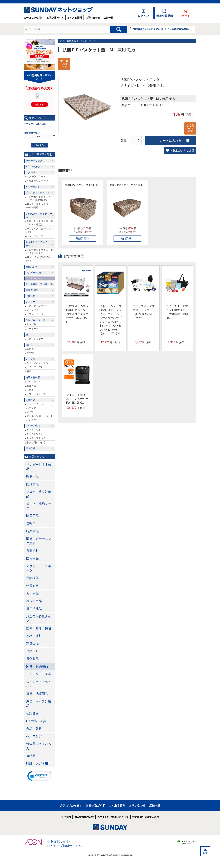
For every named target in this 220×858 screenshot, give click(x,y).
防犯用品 (32, 558)
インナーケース (88, 41)
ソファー (30, 301)
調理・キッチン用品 (38, 703)
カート (186, 15)
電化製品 (32, 659)
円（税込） (77, 342)
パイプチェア (33, 381)
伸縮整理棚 (32, 290)
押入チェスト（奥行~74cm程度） (37, 206)
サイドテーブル (34, 367)
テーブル (30, 358)
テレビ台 (31, 324)
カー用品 (32, 593)
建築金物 (32, 643)
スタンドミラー (34, 338)
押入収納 (30, 448)
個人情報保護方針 (84, 816)
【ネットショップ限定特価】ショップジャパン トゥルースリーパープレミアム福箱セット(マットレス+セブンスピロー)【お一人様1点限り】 (110, 322)
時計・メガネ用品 (38, 763)
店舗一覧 (108, 17)
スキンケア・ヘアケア (38, 684)
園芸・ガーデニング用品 (38, 541)
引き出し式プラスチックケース (39, 244)
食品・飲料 (34, 728)
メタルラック (33, 172)
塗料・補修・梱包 (38, 628)
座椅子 (30, 390)
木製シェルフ (33, 166)
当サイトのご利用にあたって (113, 816)
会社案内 (66, 816)
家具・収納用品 (68, 41)
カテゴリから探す (33, 17)
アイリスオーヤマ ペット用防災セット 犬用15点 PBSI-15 (177, 312)
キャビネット (33, 429)
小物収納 (30, 295)
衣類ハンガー (33, 266)
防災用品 (32, 484)
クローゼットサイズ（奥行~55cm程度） (39, 223)
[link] (39, 777)
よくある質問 (74, 17)
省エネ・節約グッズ (38, 506)
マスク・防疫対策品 (38, 494)
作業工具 (32, 651)
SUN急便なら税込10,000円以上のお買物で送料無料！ (162, 29)
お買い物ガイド (55, 17)
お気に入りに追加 (182, 150)
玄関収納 (30, 400)
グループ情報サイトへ (66, 846)
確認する (39, 104)
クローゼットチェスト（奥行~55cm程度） (38, 198)
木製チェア (32, 385)
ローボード (32, 328)
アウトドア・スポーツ (38, 568)
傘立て (30, 411)
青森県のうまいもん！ (38, 746)
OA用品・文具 (36, 721)
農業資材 (32, 550)
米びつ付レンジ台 (36, 442)
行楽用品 (32, 531)
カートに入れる (170, 140)
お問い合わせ (92, 17)
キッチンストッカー (37, 438)
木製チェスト (33, 186)
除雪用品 (32, 516)
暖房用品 (32, 476)
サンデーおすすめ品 (38, 467)
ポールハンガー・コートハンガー (39, 418)
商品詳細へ (82, 238)
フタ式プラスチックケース (39, 215)
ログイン (143, 15)
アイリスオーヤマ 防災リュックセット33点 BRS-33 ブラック (144, 312)
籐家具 (29, 344)
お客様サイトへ (61, 841)
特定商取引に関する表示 (145, 816)
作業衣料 (32, 585)
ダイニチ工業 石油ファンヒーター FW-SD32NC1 (77, 398)
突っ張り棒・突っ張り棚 (39, 284)
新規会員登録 (164, 15)
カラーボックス (34, 160)
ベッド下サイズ (34, 236)
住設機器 (32, 713)
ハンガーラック (34, 272)
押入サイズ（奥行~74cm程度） (39, 230)
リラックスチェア (36, 394)
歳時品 (31, 756)
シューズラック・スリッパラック (39, 406)
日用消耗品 (34, 608)
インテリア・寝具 (38, 674)
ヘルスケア (34, 736)
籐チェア (31, 348)
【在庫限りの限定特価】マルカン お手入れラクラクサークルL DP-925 (77, 314)
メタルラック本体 (36, 176)
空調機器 (32, 578)
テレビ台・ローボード (38, 320)
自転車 (31, 523)
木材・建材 (34, 636)
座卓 (28, 371)
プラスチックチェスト (38, 192)
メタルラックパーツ (37, 180)
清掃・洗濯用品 (37, 693)
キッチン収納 (33, 425)
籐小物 (30, 353)
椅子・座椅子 (33, 377)
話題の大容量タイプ (38, 618)
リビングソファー (36, 305)
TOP (205, 853)
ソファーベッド (34, 314)
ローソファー (33, 309)
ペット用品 (34, 601)
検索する (39, 145)
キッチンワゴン (34, 433)
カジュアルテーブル (37, 363)
